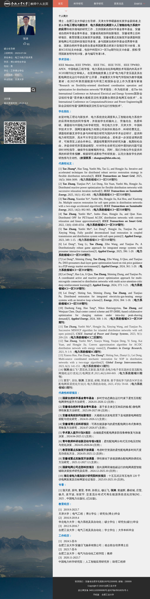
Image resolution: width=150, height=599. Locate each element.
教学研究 (98, 3)
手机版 (96, 594)
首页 (60, 3)
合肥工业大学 (108, 594)
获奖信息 (118, 3)
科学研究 (78, 3)
